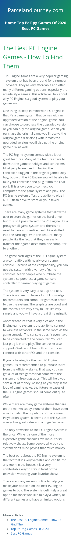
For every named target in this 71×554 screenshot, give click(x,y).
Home (10, 22)
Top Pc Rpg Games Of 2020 (41, 22)
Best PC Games (36, 28)
